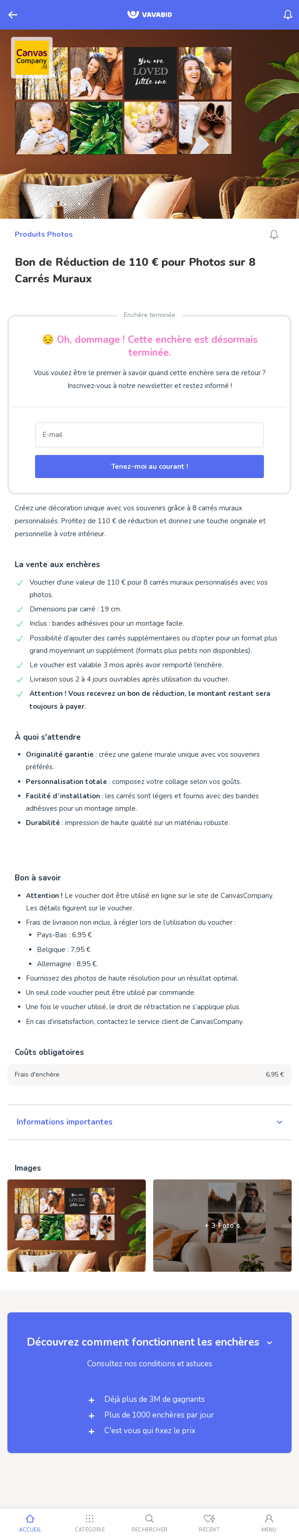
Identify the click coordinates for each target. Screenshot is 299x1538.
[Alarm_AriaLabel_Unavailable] (274, 234)
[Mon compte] (269, 1523)
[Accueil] (30, 1523)
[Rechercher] (149, 1523)
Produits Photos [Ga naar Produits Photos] (44, 234)
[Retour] (13, 15)
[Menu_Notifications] (288, 14)
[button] (149, 1122)
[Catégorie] (90, 1523)
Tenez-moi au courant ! (149, 466)
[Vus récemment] (209, 1523)
